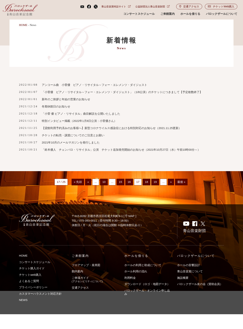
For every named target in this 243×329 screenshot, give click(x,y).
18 (146, 182)
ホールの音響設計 (188, 265)
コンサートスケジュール (139, 13)
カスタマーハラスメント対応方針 (40, 293)
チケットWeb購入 (221, 6)
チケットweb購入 (30, 274)
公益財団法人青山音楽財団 (152, 6)
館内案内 (77, 271)
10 (104, 182)
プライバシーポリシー (33, 287)
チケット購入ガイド (32, 268)
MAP (130, 216)
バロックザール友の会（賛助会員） (200, 284)
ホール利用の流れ (135, 271)
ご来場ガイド (87, 279)
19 (155, 182)
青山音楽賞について (190, 271)
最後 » (181, 182)
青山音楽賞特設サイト (116, 6)
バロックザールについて (221, 13)
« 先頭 (78, 182)
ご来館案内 (167, 13)
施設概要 (183, 277)
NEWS (23, 300)
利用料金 (130, 277)
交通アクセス (189, 6)
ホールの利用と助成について (142, 265)
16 (129, 182)
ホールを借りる (190, 13)
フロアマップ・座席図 (86, 265)
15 (120, 182)
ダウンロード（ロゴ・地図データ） (147, 284)
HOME (23, 25)
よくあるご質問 (29, 281)
